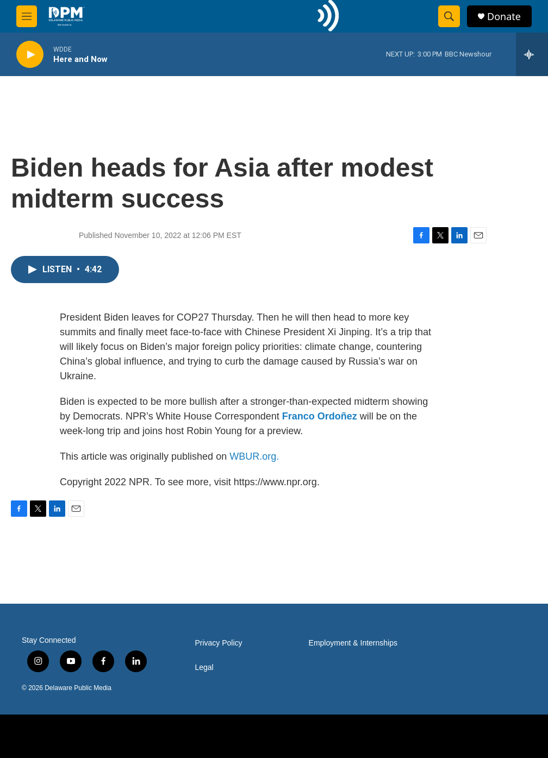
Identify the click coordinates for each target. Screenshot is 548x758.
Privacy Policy (218, 643)
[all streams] (532, 54)
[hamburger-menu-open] (26, 16)
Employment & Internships (353, 643)
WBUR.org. (254, 456)
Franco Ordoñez (319, 416)
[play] (30, 54)
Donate (504, 16)
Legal (204, 667)
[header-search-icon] (449, 16)
